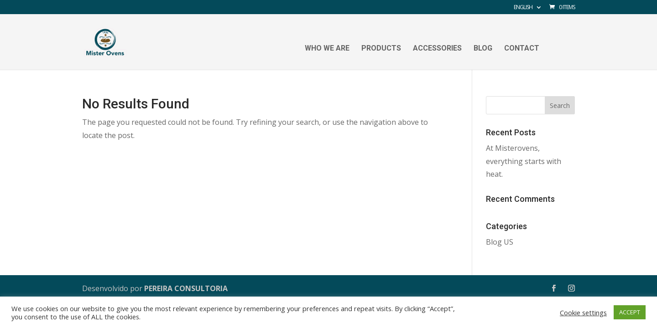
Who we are (327, 48)
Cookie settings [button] (583, 312)
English (523, 8)
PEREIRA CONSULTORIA (186, 288)
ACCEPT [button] (629, 312)
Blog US (499, 242)
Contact (521, 48)
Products (381, 48)
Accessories (437, 48)
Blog (483, 48)
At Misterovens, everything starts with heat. (523, 161)
